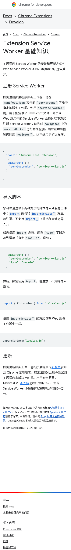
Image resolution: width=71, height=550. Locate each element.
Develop (16, 22)
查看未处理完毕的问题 (16, 512)
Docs (7, 16)
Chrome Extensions (35, 16)
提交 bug (8, 506)
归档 (5, 541)
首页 (5, 34)
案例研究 (8, 535)
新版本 (56, 367)
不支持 (24, 383)
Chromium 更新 (12, 529)
